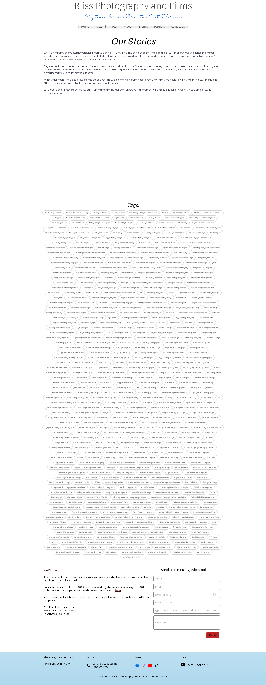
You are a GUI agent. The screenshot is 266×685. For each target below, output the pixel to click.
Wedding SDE (74, 317)
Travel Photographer (198, 537)
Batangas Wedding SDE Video (119, 502)
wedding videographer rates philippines (89, 492)
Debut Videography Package (152, 442)
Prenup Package (209, 432)
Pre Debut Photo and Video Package (170, 262)
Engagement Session (78, 222)
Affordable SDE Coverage (180, 527)
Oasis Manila (134, 402)
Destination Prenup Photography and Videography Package (168, 497)
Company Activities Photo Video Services (100, 542)
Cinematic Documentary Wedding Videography (173, 222)
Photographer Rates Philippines (57, 417)
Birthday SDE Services (147, 487)
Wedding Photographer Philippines (99, 222)
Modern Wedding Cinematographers (59, 252)
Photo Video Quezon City (59, 222)
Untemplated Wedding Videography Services (167, 482)
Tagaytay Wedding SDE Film (63, 242)
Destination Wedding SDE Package (202, 527)
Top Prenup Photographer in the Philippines (122, 462)
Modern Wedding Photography (136, 407)
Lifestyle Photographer (101, 232)
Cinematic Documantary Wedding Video (103, 312)
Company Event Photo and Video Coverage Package (128, 412)
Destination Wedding (150, 387)
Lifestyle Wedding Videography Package (188, 307)
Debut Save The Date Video (210, 417)
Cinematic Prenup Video (63, 362)
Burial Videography (171, 432)
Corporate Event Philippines (110, 477)
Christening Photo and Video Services (59, 327)
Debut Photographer (139, 332)
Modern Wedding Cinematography (110, 322)
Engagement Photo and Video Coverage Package (155, 252)
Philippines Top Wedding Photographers (177, 272)
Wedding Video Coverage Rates (187, 332)
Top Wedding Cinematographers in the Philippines (148, 282)
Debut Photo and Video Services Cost (75, 547)
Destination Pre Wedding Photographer (81, 247)
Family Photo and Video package (182, 552)
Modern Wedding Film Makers (106, 342)
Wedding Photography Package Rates (183, 517)
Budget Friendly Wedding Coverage (133, 557)
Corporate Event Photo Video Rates (91, 452)
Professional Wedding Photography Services (186, 502)
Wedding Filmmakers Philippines (174, 217)
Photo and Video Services (120, 417)
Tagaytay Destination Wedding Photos (149, 382)
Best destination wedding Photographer (104, 397)
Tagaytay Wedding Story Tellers (65, 462)
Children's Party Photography (129, 397)
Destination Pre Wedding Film (137, 362)
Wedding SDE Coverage (175, 282)
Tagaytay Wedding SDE (82, 327)
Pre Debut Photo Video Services (177, 532)
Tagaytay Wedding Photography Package (91, 332)
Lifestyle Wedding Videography (107, 287)
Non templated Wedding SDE (123, 247)
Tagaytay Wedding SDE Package (157, 257)
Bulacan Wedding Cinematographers (174, 352)
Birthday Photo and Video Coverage (196, 262)
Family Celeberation (91, 477)
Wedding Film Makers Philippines (147, 337)
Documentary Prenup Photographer (81, 372)
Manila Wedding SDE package (184, 362)
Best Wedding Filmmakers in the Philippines (123, 252)
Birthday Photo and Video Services (153, 397)
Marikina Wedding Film (86, 532)
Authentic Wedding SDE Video (64, 282)
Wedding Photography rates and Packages (115, 512)
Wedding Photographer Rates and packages (66, 437)
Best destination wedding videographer (167, 492)
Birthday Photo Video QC (61, 442)
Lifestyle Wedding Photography (176, 277)
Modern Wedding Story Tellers (130, 507)
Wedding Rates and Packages (54, 517)
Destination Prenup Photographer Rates (202, 287)
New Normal (209, 437)
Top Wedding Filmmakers (186, 292)
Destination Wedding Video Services (56, 367)
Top (141, 292)
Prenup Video (197, 267)
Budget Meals (211, 402)
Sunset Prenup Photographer (155, 292)
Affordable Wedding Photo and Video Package (207, 212)
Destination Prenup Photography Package (121, 547)
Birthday (214, 522)
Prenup (170, 397)
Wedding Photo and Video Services (61, 457)
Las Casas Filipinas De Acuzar (83, 537)
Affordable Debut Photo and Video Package (161, 437)
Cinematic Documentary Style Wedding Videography (119, 292)
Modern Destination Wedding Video (61, 492)
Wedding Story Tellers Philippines (76, 312)
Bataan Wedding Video (161, 527)
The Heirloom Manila (75, 502)
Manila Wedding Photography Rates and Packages (112, 532)
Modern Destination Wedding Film (166, 237)
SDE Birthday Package (210, 502)
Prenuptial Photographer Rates (161, 317)
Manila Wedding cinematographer (77, 397)
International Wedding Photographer (106, 307)
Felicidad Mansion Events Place (157, 517)
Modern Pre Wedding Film (193, 372)
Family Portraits (152, 412)
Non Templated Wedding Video (191, 432)
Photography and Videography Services (57, 337)
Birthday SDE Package (133, 232)
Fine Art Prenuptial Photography (208, 327)
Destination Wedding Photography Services (102, 487)
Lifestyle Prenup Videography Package (173, 412)
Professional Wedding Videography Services (119, 337)
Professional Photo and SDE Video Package (98, 347)
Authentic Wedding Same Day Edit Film (176, 342)
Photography (124, 282)
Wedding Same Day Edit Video (61, 447)
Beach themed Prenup (203, 552)
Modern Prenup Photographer (130, 287)
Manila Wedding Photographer (124, 222)
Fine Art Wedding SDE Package (66, 452)
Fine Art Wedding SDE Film (86, 302)
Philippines (209, 267)
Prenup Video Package (180, 252)
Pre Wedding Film (215, 232)
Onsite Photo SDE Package (84, 342)
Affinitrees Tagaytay (111, 552)
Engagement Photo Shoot (172, 472)
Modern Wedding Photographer (75, 217)
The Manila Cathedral (206, 507)
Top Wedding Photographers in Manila (67, 552)
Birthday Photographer (53, 547)
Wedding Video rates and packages (81, 417)
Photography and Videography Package (125, 352)
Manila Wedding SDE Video (198, 352)
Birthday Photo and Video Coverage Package (65, 287)
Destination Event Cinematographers (175, 462)
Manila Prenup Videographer (163, 547)
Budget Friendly (108, 277)
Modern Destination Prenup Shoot (138, 482)
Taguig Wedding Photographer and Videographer (59, 427)
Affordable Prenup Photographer (168, 367)
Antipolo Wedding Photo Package (105, 442)
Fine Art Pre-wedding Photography (209, 292)
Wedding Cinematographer (87, 427)
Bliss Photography (93, 457)
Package (54, 542)
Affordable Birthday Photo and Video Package (65, 257)
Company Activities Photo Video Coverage (202, 412)
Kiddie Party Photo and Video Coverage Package (146, 267)
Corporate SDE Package (213, 337)
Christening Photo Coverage (198, 347)
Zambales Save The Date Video (200, 532)
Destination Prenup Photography (200, 462)
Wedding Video (147, 402)
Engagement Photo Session (102, 242)
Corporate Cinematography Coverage (88, 392)
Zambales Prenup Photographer (186, 547)
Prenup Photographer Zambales (210, 547)
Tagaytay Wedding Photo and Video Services (73, 352)
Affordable (165, 212)
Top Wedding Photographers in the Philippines (206, 247)
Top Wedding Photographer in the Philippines (87, 337)
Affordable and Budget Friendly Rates (129, 277)
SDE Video (162, 322)
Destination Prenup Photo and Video (122, 392)
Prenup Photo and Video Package (124, 242)
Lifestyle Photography (56, 497)
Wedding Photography (207, 542)
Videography (58, 297)
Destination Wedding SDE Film (100, 352)
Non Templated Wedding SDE (152, 312)
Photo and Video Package (135, 257)
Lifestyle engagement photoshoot (131, 307)
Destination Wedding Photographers (124, 427)
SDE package (213, 537)
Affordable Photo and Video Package (122, 377)
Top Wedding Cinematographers (174, 232)
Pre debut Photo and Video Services (195, 422)
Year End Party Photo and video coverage (69, 477)
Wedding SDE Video (204, 362)
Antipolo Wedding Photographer (199, 452)
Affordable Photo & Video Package (77, 297)
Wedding (171, 292)
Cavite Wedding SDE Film (213, 372)
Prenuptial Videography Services (96, 502)
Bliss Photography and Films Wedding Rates (137, 227)
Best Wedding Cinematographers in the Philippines (90, 252)
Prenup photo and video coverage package (173, 387)
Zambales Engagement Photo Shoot (159, 542)
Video (105, 392)
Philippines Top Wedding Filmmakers (203, 222)
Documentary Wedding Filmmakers (201, 297)
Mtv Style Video (169, 382)
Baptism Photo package (125, 327)
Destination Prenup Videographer (82, 367)
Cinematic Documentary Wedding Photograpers (123, 422)
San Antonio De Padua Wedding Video (135, 477)
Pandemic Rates (175, 322)
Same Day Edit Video (154, 217)
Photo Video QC (117, 232)
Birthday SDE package (105, 362)
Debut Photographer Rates (64, 342)
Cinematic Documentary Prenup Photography (85, 512)
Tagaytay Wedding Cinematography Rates (62, 332)
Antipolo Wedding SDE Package (90, 402)
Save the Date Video (81, 377)
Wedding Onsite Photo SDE (147, 447)
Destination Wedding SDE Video (176, 287)
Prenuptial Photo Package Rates (84, 362)
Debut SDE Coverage (165, 327)
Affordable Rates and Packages (129, 342)
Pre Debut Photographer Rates (114, 482)
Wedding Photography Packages (129, 442)
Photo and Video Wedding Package (59, 482)
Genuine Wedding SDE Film (62, 267)
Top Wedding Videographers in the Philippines (207, 427)
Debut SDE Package (185, 227)
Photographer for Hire (156, 452)
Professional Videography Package (93, 317)
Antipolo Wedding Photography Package (117, 452)
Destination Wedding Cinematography (177, 267)
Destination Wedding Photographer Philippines (111, 372)
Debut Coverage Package (111, 432)
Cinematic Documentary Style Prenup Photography (101, 507)
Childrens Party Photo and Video (160, 407)
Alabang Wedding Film (191, 482)
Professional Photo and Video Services (64, 382)
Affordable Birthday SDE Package (113, 457)
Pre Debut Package (102, 417)
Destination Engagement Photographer (86, 412)
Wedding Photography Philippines (65, 237)
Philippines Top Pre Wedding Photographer (203, 302)
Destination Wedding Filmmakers (85, 267)
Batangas (105, 412)
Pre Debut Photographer (91, 437)
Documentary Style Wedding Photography (208, 227)
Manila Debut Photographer (60, 432)
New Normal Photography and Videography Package (147, 532)
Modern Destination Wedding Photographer (199, 357)
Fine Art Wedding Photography (113, 407)
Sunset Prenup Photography (109, 272)
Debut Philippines (56, 217)
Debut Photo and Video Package (80, 307)
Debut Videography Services (176, 452)
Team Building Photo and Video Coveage (98, 517)
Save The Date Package (181, 467)
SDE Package (170, 312)
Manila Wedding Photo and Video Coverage (108, 522)
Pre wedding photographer (86, 527)
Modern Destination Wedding (61, 412)
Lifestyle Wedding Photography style (55, 372)
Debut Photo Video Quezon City (192, 457)
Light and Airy (112, 317)
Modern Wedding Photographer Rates (201, 277)
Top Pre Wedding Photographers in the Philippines (173, 487)
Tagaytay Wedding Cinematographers (203, 392)
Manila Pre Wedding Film (140, 417)
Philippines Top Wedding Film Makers (149, 272)
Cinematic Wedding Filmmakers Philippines (205, 252)
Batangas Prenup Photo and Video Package (86, 432)
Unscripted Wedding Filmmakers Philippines (182, 507)
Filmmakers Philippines (136, 217)
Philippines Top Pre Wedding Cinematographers (88, 467)
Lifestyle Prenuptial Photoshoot (145, 327)
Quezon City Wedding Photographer (143, 512)
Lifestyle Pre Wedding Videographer (169, 522)
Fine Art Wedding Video (206, 317)
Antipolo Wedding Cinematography (175, 347)
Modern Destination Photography (81, 522)
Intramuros (150, 427)
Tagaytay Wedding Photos (208, 332)
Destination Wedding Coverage (108, 527)
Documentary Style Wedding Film (100, 217)
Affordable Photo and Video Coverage (77, 212)
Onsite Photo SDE (88, 287)
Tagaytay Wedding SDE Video (72, 292)
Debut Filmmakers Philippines (160, 477)
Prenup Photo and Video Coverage (56, 227)
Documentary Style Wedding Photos (98, 357)
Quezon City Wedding (79, 387)
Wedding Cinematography (54, 312)
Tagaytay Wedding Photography (184, 317)
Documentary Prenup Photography (94, 422)
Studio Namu (188, 322)
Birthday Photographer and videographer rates (152, 302)
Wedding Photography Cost (128, 487)
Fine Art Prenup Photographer (57, 307)
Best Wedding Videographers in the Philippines (140, 522)
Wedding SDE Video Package (65, 532)
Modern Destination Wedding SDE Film (169, 402)
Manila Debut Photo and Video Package (114, 437)
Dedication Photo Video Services (209, 407)
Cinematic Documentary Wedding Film (82, 227)
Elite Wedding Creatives (124, 387)
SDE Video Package (118, 367)
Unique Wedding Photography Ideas (132, 552)
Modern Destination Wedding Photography (158, 307)
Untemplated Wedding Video (149, 352)
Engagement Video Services (194, 402)
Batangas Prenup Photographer (69, 422)
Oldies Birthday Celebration (103, 447)
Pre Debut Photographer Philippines (149, 472)
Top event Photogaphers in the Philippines (175, 247)
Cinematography (181, 297)
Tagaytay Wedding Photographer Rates (169, 357)
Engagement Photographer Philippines (161, 332)
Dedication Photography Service (147, 392)
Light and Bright (119, 217)
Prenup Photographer (82, 242)
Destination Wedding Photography (150, 462)
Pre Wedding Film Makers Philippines (134, 432)
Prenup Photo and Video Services (86, 272)
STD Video (212, 492)
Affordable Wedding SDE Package (205, 377)
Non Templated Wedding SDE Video (79, 232)
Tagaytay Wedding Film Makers (60, 377)
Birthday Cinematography (57, 502)
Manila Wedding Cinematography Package (199, 442)
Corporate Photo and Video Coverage (209, 517)
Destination (80, 457)
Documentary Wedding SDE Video (165, 227)
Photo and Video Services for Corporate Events (135, 527)
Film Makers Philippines (145, 377)
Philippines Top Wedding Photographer (64, 322)
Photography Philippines (123, 347)
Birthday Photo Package (210, 482)
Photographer (111, 467)
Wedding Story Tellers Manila (161, 417)
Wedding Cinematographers (151, 342)
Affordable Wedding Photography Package (174, 392)
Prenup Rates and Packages (59, 512)
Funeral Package (155, 432)
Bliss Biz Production (127, 272)
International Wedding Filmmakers (97, 497)
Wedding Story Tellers (118, 212)
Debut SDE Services (207, 397)
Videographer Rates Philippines (106, 537)
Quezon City (147, 507)
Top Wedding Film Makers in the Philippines (134, 317)
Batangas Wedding (139, 452)
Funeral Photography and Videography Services (130, 542)
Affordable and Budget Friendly (62, 272)
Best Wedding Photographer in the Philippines (143, 212)
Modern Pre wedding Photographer (88, 277)
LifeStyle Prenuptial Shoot (99, 377)
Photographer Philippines (74, 497)
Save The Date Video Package (178, 537)
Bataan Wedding (208, 382)
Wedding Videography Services (125, 472)
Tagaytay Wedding (144, 242)
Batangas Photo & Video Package (160, 362)
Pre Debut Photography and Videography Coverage (199, 447)
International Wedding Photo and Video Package (129, 517)
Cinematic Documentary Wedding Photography (141, 457)
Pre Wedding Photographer (205, 322)
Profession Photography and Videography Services (68, 357)
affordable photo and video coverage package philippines (129, 497)
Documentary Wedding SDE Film (59, 467)
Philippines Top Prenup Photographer (190, 437)
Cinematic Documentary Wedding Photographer (64, 262)
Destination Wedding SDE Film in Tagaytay (91, 462)
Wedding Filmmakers (162, 502)
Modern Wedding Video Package (186, 397)
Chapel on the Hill (102, 367)
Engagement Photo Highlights (156, 537)
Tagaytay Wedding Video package (169, 447)
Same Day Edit (104, 427)
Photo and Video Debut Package (188, 382)
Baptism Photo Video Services (142, 502)
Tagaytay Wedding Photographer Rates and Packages (69, 487)
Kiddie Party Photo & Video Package (165, 242)
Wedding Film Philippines (152, 232)
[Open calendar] (214, 594)
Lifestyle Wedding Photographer (54, 232)
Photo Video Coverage (97, 547)
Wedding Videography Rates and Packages (147, 347)
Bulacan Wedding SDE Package (169, 457)
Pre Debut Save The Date (60, 387)
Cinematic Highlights (59, 317)
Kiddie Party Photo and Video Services (101, 387)
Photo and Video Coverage (197, 232)
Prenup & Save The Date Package (63, 277)
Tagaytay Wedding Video (85, 282)
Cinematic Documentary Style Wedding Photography (196, 242)
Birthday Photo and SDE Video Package (119, 262)
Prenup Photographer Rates (206, 257)
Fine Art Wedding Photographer (203, 272)
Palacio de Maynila (144, 547)
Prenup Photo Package (211, 307)
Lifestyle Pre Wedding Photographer (122, 302)
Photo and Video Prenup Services (63, 527)
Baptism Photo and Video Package (62, 392)
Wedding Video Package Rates (125, 447)
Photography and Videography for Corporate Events (174, 427)
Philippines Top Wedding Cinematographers (202, 217)
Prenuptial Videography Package (141, 492)
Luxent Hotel (120, 362)
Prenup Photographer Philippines (145, 262)
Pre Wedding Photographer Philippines (61, 302)
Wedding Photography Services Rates (72, 542)
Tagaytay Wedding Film (164, 377)
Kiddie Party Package (137, 437)
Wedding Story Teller (121, 332)
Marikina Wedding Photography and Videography (173, 512)
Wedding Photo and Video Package (184, 407)
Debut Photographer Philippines (144, 357)
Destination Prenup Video (88, 382)
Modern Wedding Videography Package (198, 282)
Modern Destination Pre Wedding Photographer (193, 312)
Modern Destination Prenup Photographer (63, 402)
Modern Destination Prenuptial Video (204, 512)
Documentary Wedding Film (146, 222)
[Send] (212, 635)
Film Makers (216, 312)
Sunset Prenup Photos (203, 477)
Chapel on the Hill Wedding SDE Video (131, 537)
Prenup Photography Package (185, 327)
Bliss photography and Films (181, 212)
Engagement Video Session (125, 382)
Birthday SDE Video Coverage (170, 337)
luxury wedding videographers (171, 422)
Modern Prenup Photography (192, 337)
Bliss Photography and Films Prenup (115, 402)
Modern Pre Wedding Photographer (94, 257)
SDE (109, 332)
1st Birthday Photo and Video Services (186, 417)
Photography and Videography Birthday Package (67, 507)
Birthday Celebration (106, 382)
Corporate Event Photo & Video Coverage (133, 297)
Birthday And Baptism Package (153, 287)
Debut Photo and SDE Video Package (147, 247)
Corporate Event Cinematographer (59, 537)
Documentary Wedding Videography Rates (104, 297)
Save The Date (103, 302)
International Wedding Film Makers (185, 542)
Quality (214, 262)
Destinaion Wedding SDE (82, 482)
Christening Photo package (162, 467)
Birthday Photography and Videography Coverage (134, 467)
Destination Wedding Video (174, 442)
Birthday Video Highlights (88, 322)
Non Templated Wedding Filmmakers (202, 387)
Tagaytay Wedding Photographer (115, 237)
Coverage (217, 367)
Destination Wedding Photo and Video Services (113, 267)
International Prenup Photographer (194, 492)
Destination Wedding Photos (92, 552)
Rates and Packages (103, 247)
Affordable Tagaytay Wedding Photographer (72, 472)
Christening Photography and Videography (141, 367)
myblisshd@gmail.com (62, 607)
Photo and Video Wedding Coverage (160, 297)
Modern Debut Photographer (201, 342)
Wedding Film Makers (92, 292)
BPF (138, 387)
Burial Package (160, 507)
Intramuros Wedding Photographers (196, 522)
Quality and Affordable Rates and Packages (203, 497)
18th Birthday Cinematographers (202, 487)
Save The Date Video (53, 292)
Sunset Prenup (211, 457)
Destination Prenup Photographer (93, 262)
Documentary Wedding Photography (140, 237)
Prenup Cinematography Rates (82, 442)
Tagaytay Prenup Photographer (183, 477)
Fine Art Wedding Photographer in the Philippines (196, 237)
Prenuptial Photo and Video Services (70, 347)
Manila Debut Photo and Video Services (204, 467)
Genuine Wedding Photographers (158, 552)
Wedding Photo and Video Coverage (169, 372)
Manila (152, 322)
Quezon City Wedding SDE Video (135, 322)
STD (141, 427)
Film (219, 397)
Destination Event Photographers (103, 327)
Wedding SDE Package (100, 212)
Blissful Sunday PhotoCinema (153, 277)
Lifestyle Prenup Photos (116, 257)
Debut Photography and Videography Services (196, 367)
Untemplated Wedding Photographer (196, 472)
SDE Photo (97, 482)
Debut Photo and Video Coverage (129, 312)
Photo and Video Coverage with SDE (100, 472)
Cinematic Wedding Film (183, 377)
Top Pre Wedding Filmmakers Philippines (142, 372)
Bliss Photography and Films (53, 212)
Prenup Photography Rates (122, 357)
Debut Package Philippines (149, 422)
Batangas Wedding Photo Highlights (116, 492)
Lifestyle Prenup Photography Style (90, 237)
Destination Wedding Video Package (182, 257)
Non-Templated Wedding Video (55, 247)
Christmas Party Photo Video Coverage (88, 407)
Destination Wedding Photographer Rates (59, 407)
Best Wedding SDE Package (58, 522)
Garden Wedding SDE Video (54, 397)
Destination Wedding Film (178, 302)
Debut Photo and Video (74, 517)
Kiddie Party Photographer (82, 447)
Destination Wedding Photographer (108, 227)
